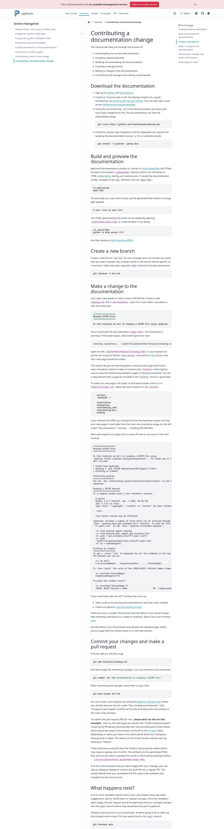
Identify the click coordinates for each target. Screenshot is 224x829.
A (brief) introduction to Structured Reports (36, 47)
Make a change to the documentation (188, 48)
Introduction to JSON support (29, 52)
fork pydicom (104, 92)
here (109, 326)
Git (81, 97)
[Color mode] (196, 13)
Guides (94, 13)
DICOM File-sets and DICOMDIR (30, 42)
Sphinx (145, 159)
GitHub (88, 92)
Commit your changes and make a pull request (191, 56)
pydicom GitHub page (127, 661)
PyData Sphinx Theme (191, 822)
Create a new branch (188, 41)
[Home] (67, 22)
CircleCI (165, 682)
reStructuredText (129, 155)
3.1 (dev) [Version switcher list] (184, 13)
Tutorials (84, 13)
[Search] (174, 13)
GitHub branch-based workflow (140, 100)
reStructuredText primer (107, 570)
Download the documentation (192, 29)
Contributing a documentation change (34, 61)
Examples (106, 13)
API (115, 13)
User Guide (71, 13)
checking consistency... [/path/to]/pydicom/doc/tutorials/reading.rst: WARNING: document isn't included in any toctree (121, 314)
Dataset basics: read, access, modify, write (35, 29)
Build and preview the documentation (188, 35)
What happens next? (188, 62)
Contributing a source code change (32, 56)
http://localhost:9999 (100, 220)
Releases (123, 13)
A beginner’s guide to (30, 33)
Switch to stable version (144, 4)
